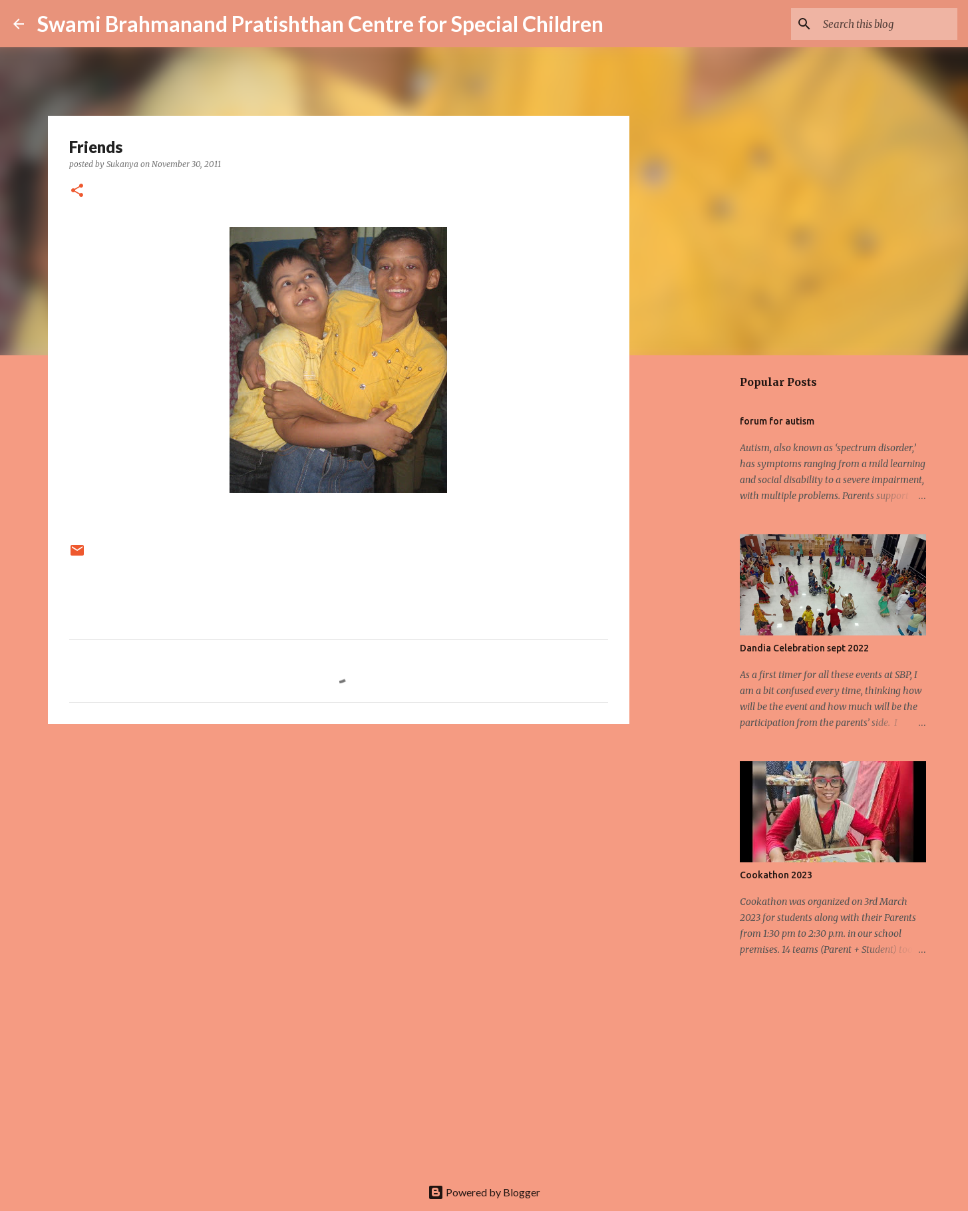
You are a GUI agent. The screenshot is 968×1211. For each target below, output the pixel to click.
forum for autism (777, 421)
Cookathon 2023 (776, 875)
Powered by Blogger (484, 1192)
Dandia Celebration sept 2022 (804, 648)
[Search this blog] (887, 24)
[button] (77, 191)
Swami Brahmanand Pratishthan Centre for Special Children (320, 24)
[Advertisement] (339, 837)
